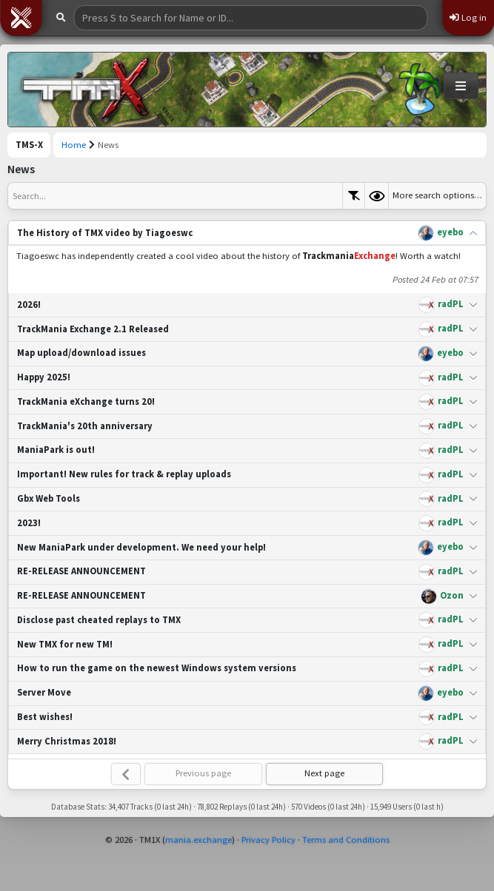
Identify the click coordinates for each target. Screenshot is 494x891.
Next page (324, 773)
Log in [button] (468, 17)
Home (73, 144)
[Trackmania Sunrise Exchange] (86, 90)
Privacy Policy (268, 839)
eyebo (450, 232)
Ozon (452, 595)
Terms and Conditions (346, 839)
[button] (20, 18)
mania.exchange (198, 839)
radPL (451, 303)
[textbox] (175, 196)
